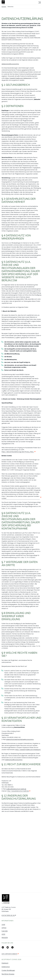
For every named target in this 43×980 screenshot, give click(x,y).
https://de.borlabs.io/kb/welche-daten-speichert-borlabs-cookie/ (21, 497)
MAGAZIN (5, 937)
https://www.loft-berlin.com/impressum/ (28, 749)
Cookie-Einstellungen (8, 970)
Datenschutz (6, 967)
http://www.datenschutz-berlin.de (18, 791)
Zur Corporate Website (9, 954)
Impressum (5, 963)
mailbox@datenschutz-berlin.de (16, 789)
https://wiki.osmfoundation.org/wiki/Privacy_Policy (18, 452)
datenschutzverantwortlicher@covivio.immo (20, 739)
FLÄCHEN (5, 931)
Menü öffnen (39, 2)
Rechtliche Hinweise (8, 974)
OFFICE (4, 928)
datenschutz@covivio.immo (10, 64)
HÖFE (3, 934)
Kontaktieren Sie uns (8, 915)
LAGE (3, 924)
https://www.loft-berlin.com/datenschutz (18, 78)
